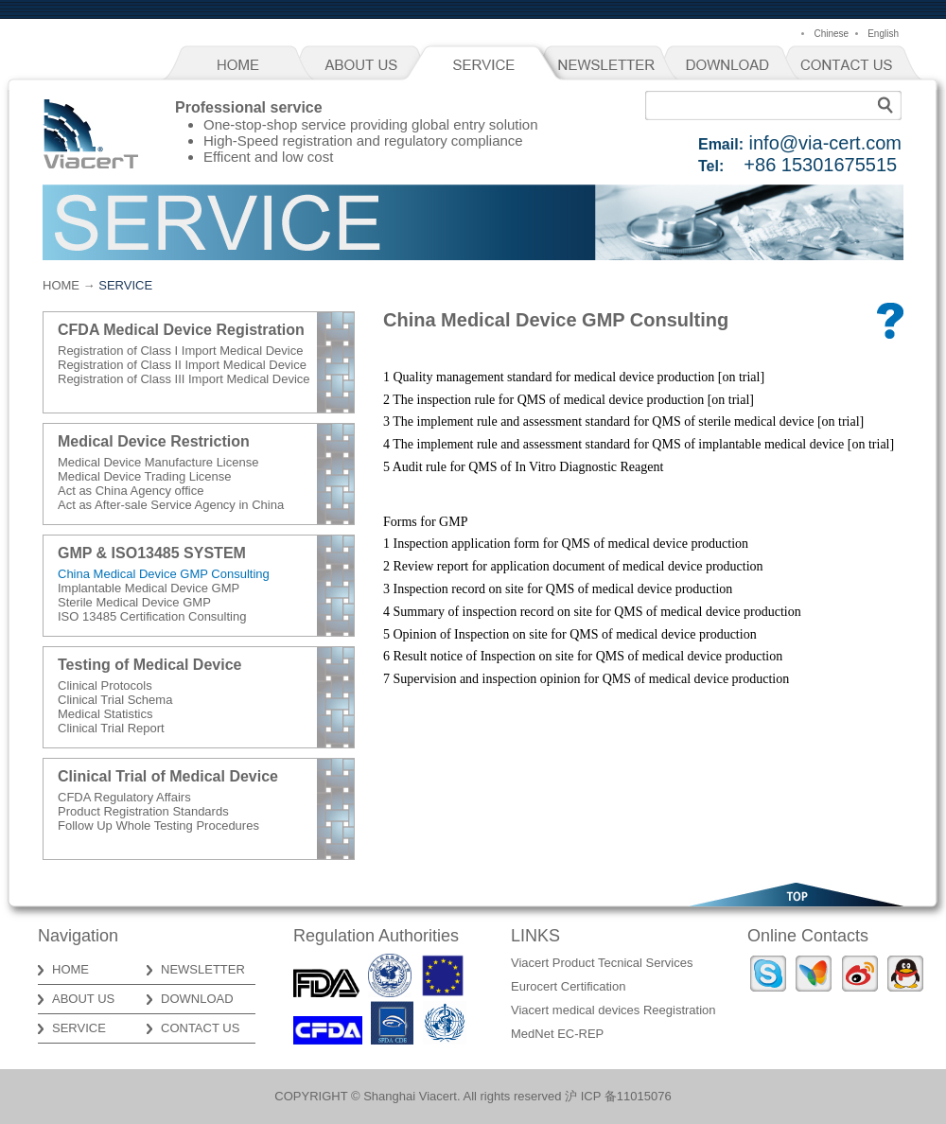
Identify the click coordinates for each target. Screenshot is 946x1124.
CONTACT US (856, 65)
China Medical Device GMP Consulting (164, 574)
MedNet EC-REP (557, 1034)
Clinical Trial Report (111, 728)
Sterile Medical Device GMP (134, 602)
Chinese (831, 33)
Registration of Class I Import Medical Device (180, 350)
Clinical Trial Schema (115, 700)
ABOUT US (364, 65)
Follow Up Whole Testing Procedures (158, 825)
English (883, 33)
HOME (241, 65)
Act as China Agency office (130, 490)
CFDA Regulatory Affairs (124, 797)
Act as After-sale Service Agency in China (171, 505)
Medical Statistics (105, 714)
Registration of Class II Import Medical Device (182, 365)
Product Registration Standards (143, 811)
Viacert (90, 133)
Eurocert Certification (568, 986)
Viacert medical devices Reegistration (613, 1010)
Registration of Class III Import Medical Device (184, 379)
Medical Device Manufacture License (158, 462)
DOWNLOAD (733, 65)
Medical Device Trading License (145, 476)
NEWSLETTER (610, 65)
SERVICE (487, 65)
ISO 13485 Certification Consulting (152, 616)
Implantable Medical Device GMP (148, 588)
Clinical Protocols (105, 685)
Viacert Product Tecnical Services (601, 963)
